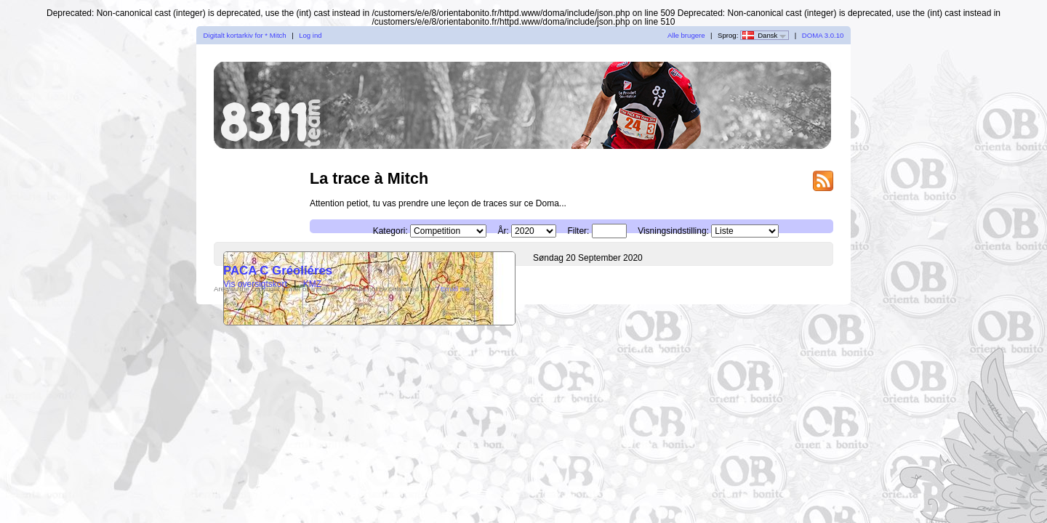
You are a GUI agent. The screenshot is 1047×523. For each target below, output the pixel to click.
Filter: (578, 231)
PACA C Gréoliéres (277, 270)
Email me (455, 289)
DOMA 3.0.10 (823, 35)
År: (502, 231)
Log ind (310, 35)
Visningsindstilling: (673, 231)
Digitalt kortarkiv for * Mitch (245, 35)
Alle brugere (686, 35)
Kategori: (390, 231)
